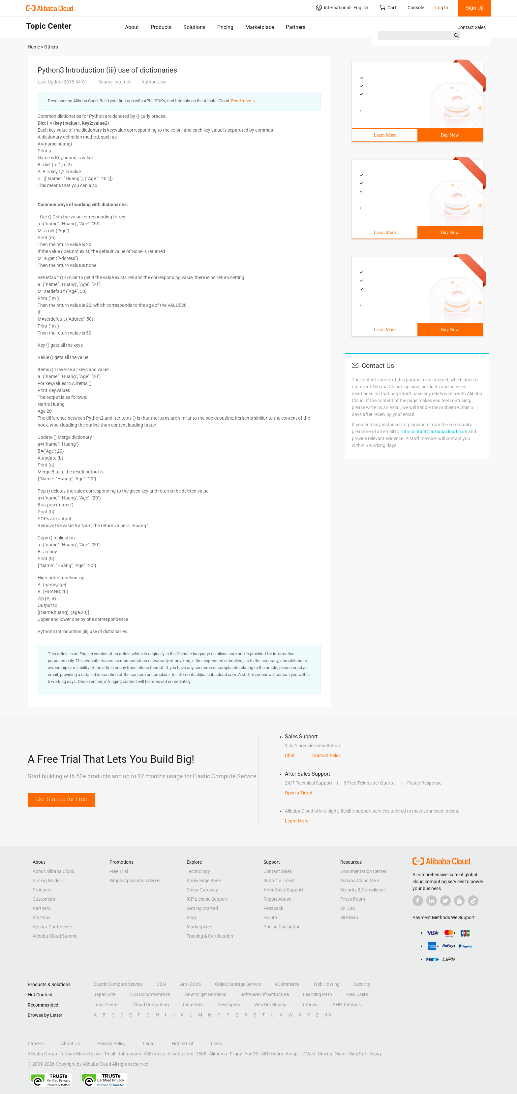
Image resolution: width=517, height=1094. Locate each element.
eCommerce (287, 984)
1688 (201, 1053)
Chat (290, 755)
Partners (295, 27)
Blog (191, 917)
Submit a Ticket (279, 880)
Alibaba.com (180, 1053)
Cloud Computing (151, 1004)
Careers (36, 1043)
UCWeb (307, 1053)
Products (161, 27)
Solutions (194, 27)
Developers (229, 1004)
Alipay (375, 1053)
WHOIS (347, 908)
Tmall (109, 1053)
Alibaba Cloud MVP (360, 880)
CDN (161, 984)
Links (216, 1043)
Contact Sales (471, 27)
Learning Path (317, 994)
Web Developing (270, 1004)
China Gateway (202, 889)
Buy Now (450, 135)
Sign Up (475, 8)
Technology (198, 871)
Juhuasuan (129, 1053)
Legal (148, 1043)
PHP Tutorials (347, 1004)
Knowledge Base (204, 880)
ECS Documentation (150, 994)
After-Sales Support (283, 889)
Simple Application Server (135, 880)
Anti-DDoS (190, 984)
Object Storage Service (238, 984)
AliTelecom (272, 1053)
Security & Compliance (363, 889)
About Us (70, 1043)
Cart (388, 7)
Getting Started (202, 908)
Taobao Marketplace (81, 1053)
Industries (193, 1004)
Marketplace (259, 27)
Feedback (273, 908)
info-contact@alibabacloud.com (434, 431)
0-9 (327, 1014)
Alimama (218, 1053)
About (132, 27)
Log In (441, 7)
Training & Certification (210, 936)
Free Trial (118, 871)
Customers (44, 899)
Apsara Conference (52, 926)
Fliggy (236, 1053)
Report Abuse (277, 899)
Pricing (225, 27)
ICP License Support (207, 899)
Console (416, 7)
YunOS (251, 1053)
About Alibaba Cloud (54, 871)
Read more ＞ (244, 100)
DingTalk (358, 1053)
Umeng (325, 1053)
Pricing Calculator (281, 926)
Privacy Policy (111, 1043)
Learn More (385, 135)
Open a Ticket (299, 792)
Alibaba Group (42, 1053)
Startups (41, 917)
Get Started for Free (61, 798)
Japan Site (104, 994)
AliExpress (154, 1053)
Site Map (349, 917)
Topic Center (106, 1004)
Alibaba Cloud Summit (55, 936)
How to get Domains (205, 994)
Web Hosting (327, 984)
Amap (292, 1053)
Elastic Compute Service (118, 984)
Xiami (341, 1053)
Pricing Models (48, 880)
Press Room (352, 899)
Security (362, 984)
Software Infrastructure (264, 994)
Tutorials (310, 1004)
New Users (357, 994)
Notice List (183, 1043)
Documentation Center (363, 871)
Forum (270, 917)
